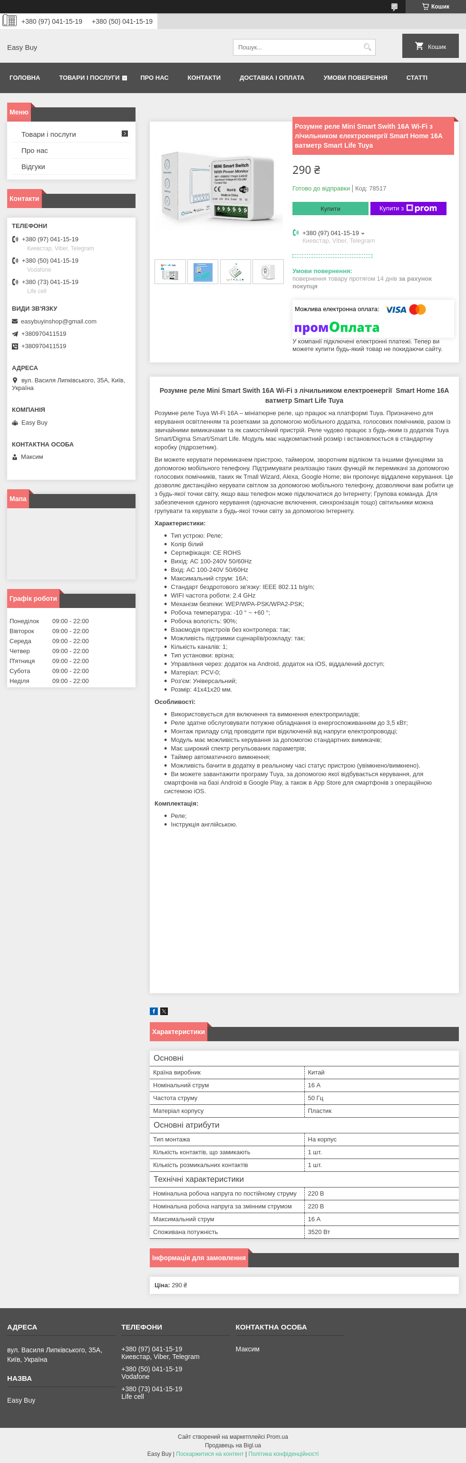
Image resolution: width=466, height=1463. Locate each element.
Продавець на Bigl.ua (233, 1445)
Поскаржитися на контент (209, 1454)
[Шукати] (367, 47)
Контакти (204, 77)
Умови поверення (355, 77)
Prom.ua (277, 1437)
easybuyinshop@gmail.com (59, 321)
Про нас (154, 77)
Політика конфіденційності (284, 1454)
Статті (417, 77)
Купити (330, 208)
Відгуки (33, 166)
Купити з (408, 208)
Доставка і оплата (272, 77)
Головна (25, 77)
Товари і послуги (89, 77)
